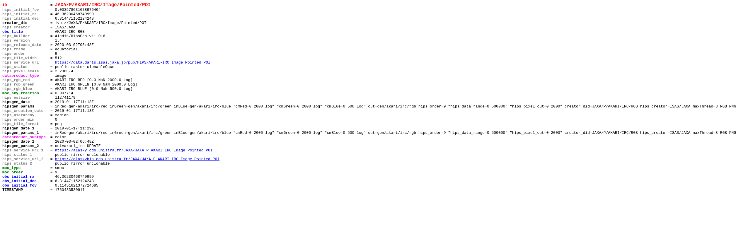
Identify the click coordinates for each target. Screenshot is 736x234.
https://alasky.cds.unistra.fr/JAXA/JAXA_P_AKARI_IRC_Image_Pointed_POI (133, 180)
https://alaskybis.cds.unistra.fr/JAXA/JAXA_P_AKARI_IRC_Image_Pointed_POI (137, 190)
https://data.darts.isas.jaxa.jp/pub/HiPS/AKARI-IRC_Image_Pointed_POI (132, 74)
